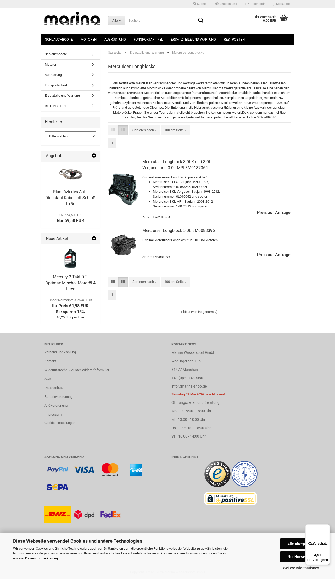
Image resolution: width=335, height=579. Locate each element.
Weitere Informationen (301, 568)
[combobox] (144, 130)
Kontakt (50, 361)
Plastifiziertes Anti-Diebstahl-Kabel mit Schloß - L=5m (70, 197)
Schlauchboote (59, 39)
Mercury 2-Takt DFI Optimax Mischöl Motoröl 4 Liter (70, 282)
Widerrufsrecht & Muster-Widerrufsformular (76, 370)
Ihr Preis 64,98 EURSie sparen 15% (70, 306)
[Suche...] (116, 20)
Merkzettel (282, 4)
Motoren (89, 39)
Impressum (53, 414)
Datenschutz (53, 388)
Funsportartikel (148, 39)
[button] (226, 4)
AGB (47, 379)
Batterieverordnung (58, 397)
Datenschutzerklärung (41, 558)
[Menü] (326, 527)
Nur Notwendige (301, 557)
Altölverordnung (56, 405)
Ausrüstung (115, 39)
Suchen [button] (200, 4)
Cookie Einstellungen (59, 423)
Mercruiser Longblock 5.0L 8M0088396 (178, 230)
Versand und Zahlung (60, 352)
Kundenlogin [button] (255, 4)
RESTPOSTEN (234, 39)
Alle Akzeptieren (301, 544)
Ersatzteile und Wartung (193, 39)
